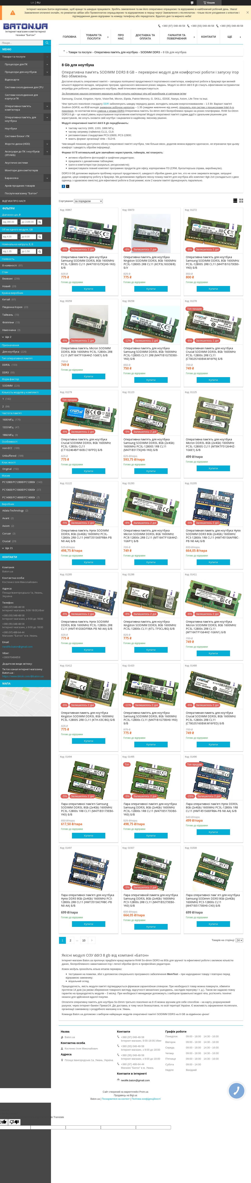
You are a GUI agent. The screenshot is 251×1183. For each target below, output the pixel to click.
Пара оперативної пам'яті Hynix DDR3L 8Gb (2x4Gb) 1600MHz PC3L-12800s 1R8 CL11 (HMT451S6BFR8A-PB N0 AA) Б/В (212, 807)
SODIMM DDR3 (150, 52)
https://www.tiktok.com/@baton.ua (23, 676)
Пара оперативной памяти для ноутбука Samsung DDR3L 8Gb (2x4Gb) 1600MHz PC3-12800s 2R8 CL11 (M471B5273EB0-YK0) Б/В (151, 900)
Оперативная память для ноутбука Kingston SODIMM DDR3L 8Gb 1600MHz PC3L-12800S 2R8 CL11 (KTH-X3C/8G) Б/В (88, 716)
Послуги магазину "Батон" (21, 193)
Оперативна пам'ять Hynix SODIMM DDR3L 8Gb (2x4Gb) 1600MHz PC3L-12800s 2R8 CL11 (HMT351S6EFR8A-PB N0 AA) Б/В (86, 536)
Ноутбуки (11, 128)
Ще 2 (8, 336)
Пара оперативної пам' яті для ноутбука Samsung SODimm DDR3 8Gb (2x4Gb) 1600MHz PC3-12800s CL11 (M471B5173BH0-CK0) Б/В (213, 900)
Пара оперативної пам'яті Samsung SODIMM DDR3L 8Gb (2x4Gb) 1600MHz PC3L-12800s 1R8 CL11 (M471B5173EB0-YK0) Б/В (87, 809)
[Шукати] (47, 43)
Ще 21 (9, 548)
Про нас (121, 37)
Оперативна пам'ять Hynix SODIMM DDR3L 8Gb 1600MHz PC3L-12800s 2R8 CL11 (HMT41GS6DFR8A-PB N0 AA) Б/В (86, 625)
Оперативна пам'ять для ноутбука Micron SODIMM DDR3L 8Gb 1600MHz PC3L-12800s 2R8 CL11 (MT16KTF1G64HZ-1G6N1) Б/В (211, 627)
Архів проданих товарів (20, 185)
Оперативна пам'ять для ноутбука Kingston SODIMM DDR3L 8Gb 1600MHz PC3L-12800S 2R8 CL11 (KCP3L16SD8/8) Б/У (150, 262)
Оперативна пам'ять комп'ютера (18, 107)
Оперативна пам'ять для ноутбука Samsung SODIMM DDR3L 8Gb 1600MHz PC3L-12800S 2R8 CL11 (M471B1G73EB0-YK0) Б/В (212, 262)
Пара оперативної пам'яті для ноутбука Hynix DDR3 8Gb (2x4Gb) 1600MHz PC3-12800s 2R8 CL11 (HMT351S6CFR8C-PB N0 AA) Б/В (87, 900)
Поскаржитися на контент (116, 1099)
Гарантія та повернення (176, 37)
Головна (69, 36)
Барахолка (11, 178)
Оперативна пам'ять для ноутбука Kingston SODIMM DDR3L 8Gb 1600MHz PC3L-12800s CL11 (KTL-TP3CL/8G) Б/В (150, 625)
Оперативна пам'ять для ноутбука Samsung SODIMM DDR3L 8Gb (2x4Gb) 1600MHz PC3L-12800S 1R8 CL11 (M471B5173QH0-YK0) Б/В (149, 445)
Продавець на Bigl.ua (125, 1095)
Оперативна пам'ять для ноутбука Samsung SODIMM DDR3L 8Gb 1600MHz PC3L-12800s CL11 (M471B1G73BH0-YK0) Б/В (150, 718)
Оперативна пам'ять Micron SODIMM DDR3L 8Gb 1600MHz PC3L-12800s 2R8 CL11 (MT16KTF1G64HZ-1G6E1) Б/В (86, 351)
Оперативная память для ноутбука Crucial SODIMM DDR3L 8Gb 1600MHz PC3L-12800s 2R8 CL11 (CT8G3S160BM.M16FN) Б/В (211, 353)
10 (83, 940)
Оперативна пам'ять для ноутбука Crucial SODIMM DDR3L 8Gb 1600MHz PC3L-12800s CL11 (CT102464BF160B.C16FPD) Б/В (86, 445)
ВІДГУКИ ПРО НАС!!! (13, 201)
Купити (88, 288)
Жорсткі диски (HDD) (17, 144)
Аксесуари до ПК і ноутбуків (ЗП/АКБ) (22, 153)
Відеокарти (12, 79)
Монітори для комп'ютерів (21, 170)
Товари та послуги (13, 56)
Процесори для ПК (16, 64)
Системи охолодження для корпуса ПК (21, 96)
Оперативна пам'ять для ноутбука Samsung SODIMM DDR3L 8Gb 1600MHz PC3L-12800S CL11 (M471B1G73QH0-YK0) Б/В (88, 262)
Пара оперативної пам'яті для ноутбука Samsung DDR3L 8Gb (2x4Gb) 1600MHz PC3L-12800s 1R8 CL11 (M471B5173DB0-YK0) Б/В (150, 809)
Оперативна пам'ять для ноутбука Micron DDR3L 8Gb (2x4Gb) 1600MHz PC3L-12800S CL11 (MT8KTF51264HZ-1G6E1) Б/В (210, 445)
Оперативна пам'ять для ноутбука (20, 119)
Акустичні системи (16, 162)
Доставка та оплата (145, 37)
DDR (106, 103)
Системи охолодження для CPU (24, 87)
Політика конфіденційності (146, 1099)
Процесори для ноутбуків (21, 72)
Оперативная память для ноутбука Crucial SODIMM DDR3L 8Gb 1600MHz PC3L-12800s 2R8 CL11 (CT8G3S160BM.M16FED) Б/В (211, 718)
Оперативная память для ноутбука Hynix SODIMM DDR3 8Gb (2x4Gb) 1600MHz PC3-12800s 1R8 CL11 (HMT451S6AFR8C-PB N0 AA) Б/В (213, 536)
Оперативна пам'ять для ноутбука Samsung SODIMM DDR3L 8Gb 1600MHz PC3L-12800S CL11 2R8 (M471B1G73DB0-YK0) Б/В (151, 353)
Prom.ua (143, 1091)
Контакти (208, 36)
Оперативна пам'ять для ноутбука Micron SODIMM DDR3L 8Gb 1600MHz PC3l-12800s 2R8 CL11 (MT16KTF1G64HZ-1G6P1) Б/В (151, 536)
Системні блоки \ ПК (17, 136)
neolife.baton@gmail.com (17, 646)
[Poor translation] (14, 1122)
